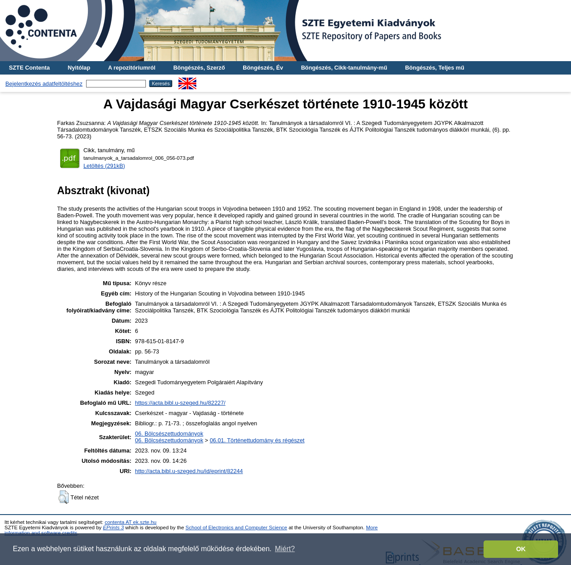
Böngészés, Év (263, 67)
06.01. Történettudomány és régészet (257, 440)
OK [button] (521, 549)
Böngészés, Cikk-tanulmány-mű (344, 67)
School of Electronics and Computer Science (236, 527)
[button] (63, 497)
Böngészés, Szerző (199, 67)
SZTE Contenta (29, 67)
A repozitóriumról (131, 67)
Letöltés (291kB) (104, 165)
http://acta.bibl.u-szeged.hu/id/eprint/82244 (189, 471)
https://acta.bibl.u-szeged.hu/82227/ (180, 402)
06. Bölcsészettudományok (169, 433)
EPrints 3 (113, 527)
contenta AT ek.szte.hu (131, 522)
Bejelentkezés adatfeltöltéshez (44, 83)
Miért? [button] (284, 549)
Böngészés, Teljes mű (434, 67)
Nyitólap (79, 67)
